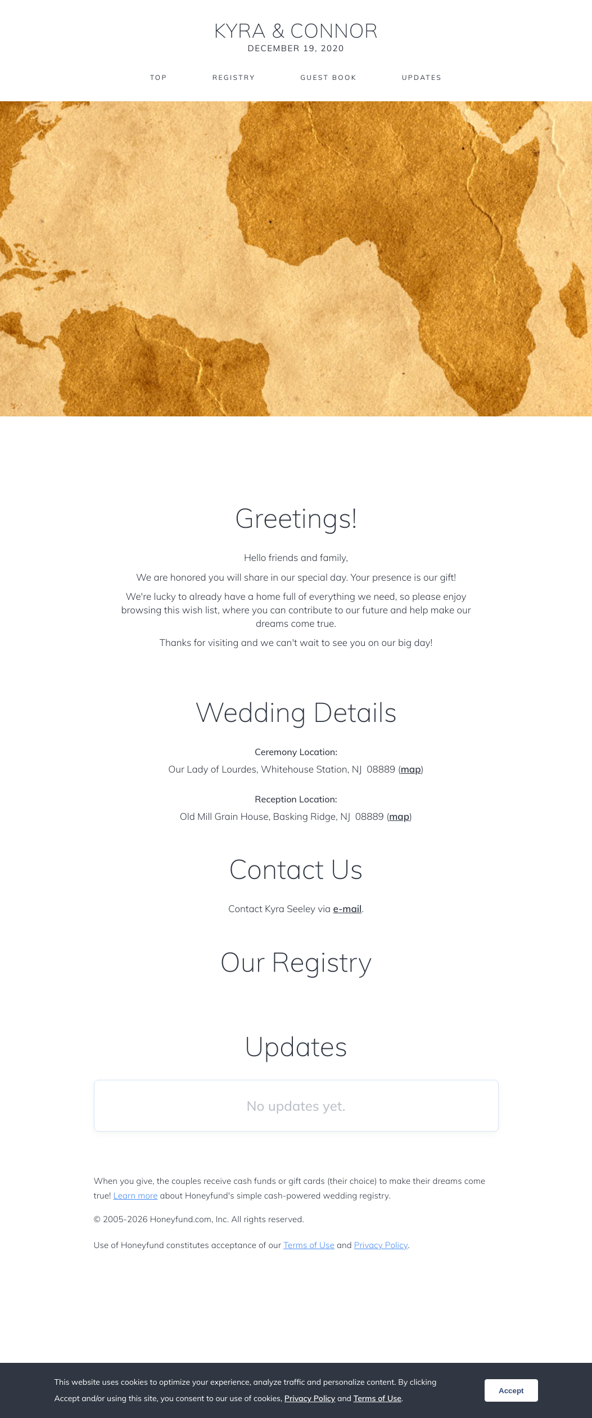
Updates (422, 77)
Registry (234, 77)
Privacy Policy (381, 1245)
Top (159, 77)
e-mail (347, 909)
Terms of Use (309, 1245)
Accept (511, 1390)
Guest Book (328, 77)
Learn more (136, 1195)
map (411, 769)
